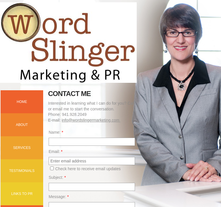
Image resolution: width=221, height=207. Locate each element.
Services (22, 148)
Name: (56, 132)
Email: (55, 151)
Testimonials (22, 171)
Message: (59, 196)
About (22, 125)
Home (22, 102)
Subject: (57, 177)
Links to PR (22, 194)
